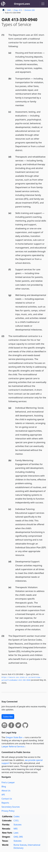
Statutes (18, 824)
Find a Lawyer (8, 782)
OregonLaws (22, 3)
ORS (21, 836)
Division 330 (29, 10)
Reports (5, 802)
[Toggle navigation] (42, 3)
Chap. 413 (17, 10)
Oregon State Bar (14, 737)
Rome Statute (20, 844)
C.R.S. (16, 820)
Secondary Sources (11, 806)
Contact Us (7, 798)
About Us (6, 790)
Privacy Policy (8, 810)
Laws (16, 832)
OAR (9, 10)
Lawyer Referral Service (13, 746)
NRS (16, 828)
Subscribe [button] (8, 716)
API (3, 794)
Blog (4, 786)
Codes (16, 816)
